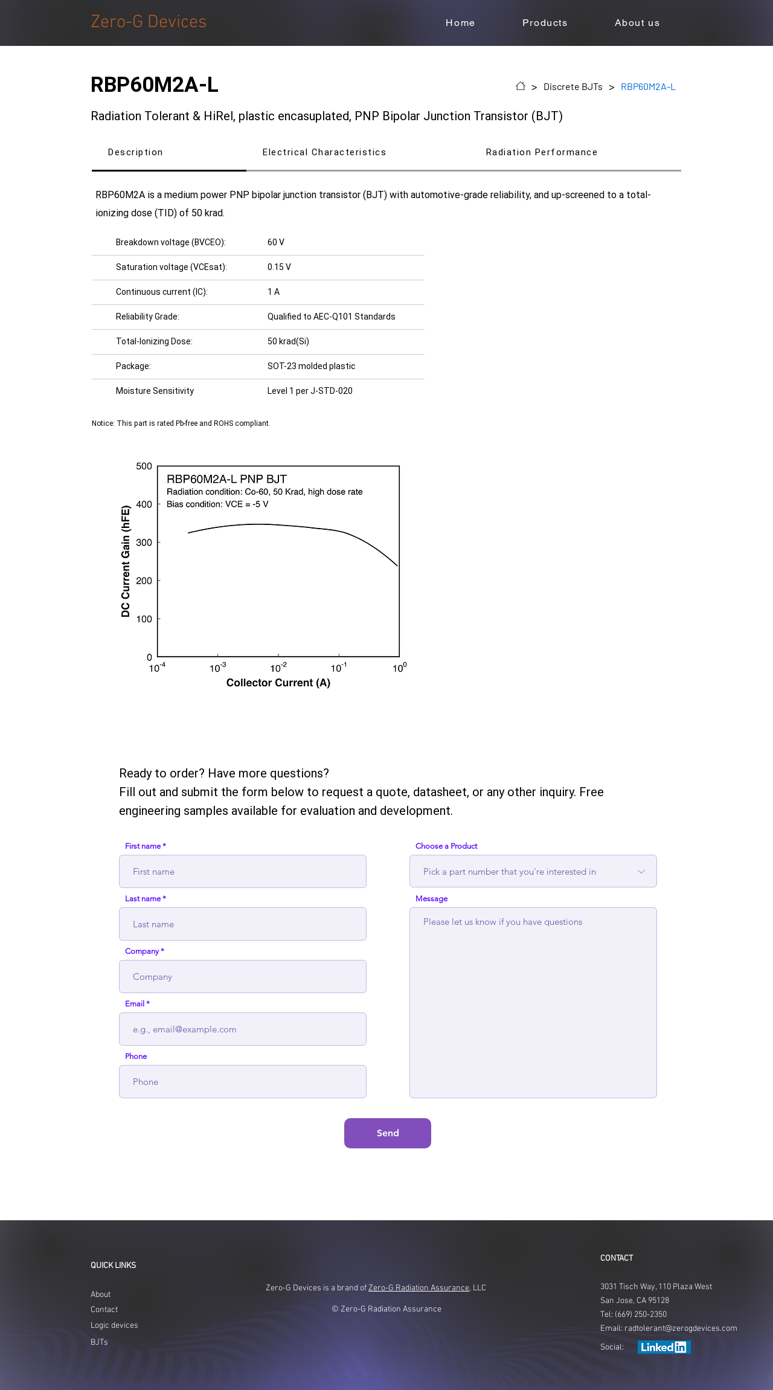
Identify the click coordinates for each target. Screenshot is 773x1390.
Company (142, 951)
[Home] (520, 86)
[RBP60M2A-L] (648, 86)
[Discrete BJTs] (573, 86)
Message (431, 899)
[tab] (169, 153)
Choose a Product (446, 846)
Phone (136, 1056)
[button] (545, 23)
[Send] (387, 1133)
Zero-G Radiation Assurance (418, 1288)
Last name (143, 899)
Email (134, 1004)
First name (143, 846)
